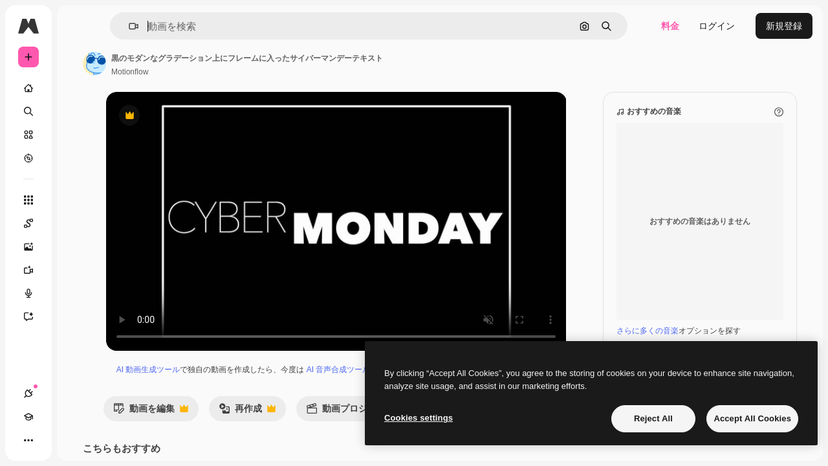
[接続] (28, 440)
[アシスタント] (77, 316)
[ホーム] (77, 88)
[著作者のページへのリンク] (192, 63)
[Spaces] (77, 223)
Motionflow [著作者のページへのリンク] (228, 71)
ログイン (717, 26)
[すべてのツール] (77, 200)
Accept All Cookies (752, 418)
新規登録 (784, 26)
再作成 (327, 424)
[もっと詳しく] (77, 158)
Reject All (653, 418)
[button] (199, 26)
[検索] (77, 111)
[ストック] (77, 134)
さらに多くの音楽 (647, 330)
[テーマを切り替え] (75, 440)
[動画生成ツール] (77, 270)
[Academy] (51, 440)
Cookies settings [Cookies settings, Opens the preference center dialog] (418, 418)
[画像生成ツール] (77, 246)
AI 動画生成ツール (217, 369)
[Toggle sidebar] (126, 26)
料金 (670, 26)
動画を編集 (230, 424)
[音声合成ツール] (77, 293)
